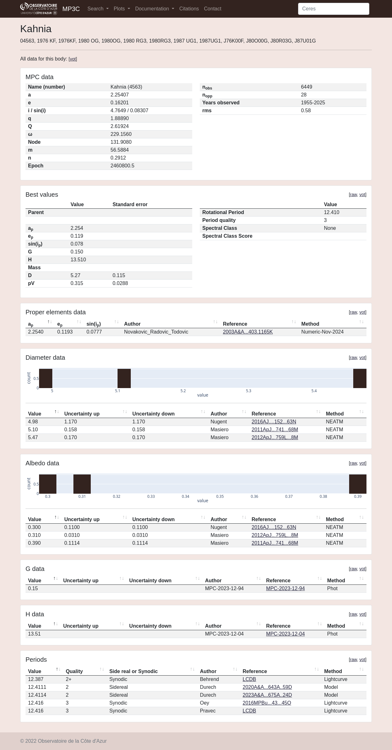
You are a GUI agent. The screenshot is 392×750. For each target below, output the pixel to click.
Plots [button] (120, 8)
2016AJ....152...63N (274, 421)
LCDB (249, 679)
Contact (212, 8)
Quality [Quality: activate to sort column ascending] (74, 671)
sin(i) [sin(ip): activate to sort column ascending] (93, 324)
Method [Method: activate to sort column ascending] (310, 324)
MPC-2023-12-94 (285, 588)
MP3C (71, 8)
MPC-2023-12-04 (285, 634)
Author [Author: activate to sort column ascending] (132, 324)
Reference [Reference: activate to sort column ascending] (235, 324)
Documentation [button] (152, 8)
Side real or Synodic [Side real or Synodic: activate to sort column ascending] (133, 671)
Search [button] (96, 8)
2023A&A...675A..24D (267, 695)
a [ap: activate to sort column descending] (30, 324)
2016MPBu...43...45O (267, 703)
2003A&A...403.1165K (248, 331)
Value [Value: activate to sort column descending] (34, 413)
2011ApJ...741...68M (275, 429)
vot (73, 58)
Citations (189, 8)
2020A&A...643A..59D (267, 687)
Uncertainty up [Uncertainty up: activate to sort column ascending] (82, 413)
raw (353, 194)
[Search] (333, 9)
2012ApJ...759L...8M (275, 437)
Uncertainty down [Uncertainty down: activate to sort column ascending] (153, 413)
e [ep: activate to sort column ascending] (59, 324)
